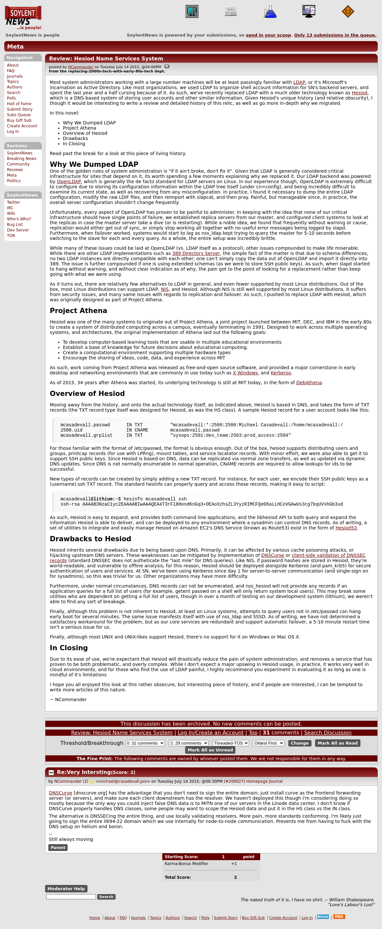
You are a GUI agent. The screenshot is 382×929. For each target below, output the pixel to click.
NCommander (80, 67)
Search (14, 92)
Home (94, 923)
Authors (14, 87)
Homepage (257, 786)
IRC (10, 208)
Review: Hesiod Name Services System (106, 58)
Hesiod (360, 92)
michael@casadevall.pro (123, 786)
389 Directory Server (196, 253)
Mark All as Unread (210, 754)
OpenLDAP (69, 181)
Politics (14, 181)
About (13, 65)
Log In (13, 131)
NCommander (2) (71, 786)
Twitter (13, 202)
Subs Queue (19, 115)
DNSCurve (60, 797)
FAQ (10, 71)
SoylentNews (23, 18)
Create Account (22, 126)
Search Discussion (328, 737)
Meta (15, 46)
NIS (165, 289)
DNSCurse (272, 560)
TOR (11, 235)
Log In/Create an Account (211, 737)
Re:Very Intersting (84, 777)
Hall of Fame (19, 104)
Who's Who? (19, 219)
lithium (103, 502)
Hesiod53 (346, 532)
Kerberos (281, 372)
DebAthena (309, 382)
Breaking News (21, 158)
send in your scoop (268, 35)
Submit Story (20, 109)
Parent (58, 852)
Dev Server (18, 230)
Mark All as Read (338, 748)
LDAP (299, 82)
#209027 (234, 786)
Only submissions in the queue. (335, 35)
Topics (13, 81)
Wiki (11, 213)
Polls (11, 98)
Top (253, 737)
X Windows (245, 372)
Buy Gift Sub (19, 120)
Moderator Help (66, 893)
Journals (15, 76)
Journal (276, 786)
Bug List (15, 224)
